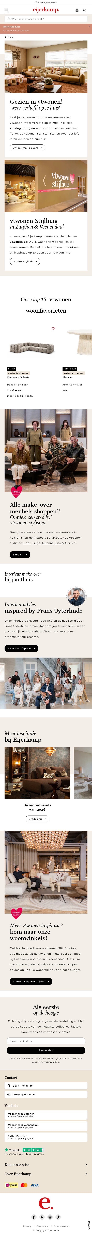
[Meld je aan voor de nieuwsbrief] (46, 1040)
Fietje (36, 543)
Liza (58, 543)
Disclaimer (43, 1226)
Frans (27, 543)
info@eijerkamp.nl (21, 1094)
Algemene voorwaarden (45, 1062)
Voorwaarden (61, 1226)
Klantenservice (17, 1165)
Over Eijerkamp (18, 1174)
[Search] (46, 18)
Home (10, 37)
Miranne (48, 543)
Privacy (27, 1226)
